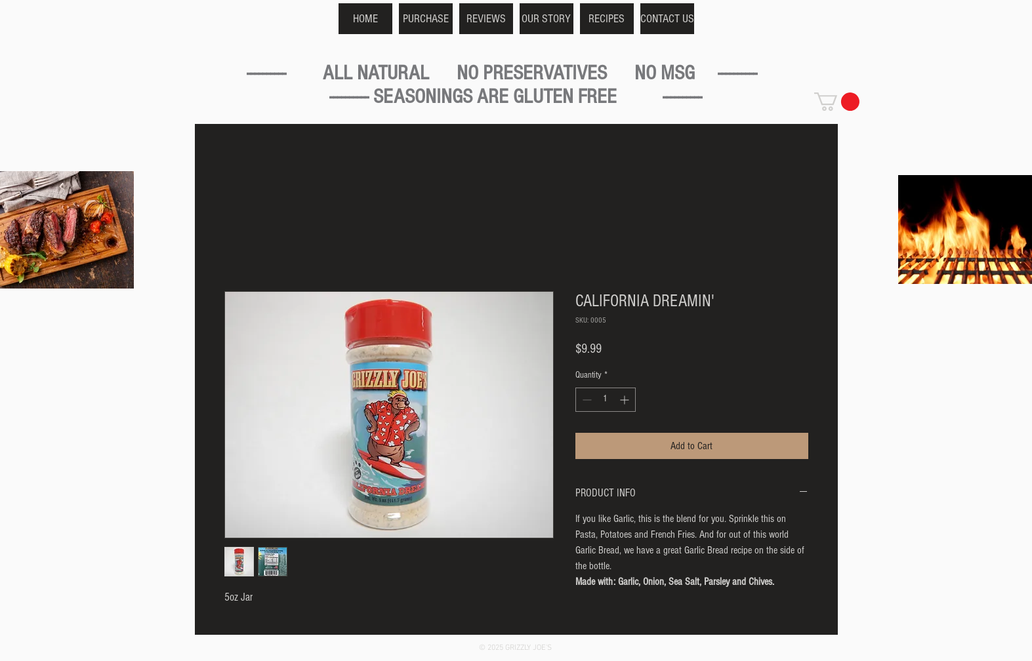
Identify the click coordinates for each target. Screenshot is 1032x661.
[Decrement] (585, 399)
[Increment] (625, 399)
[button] (836, 101)
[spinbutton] (605, 399)
